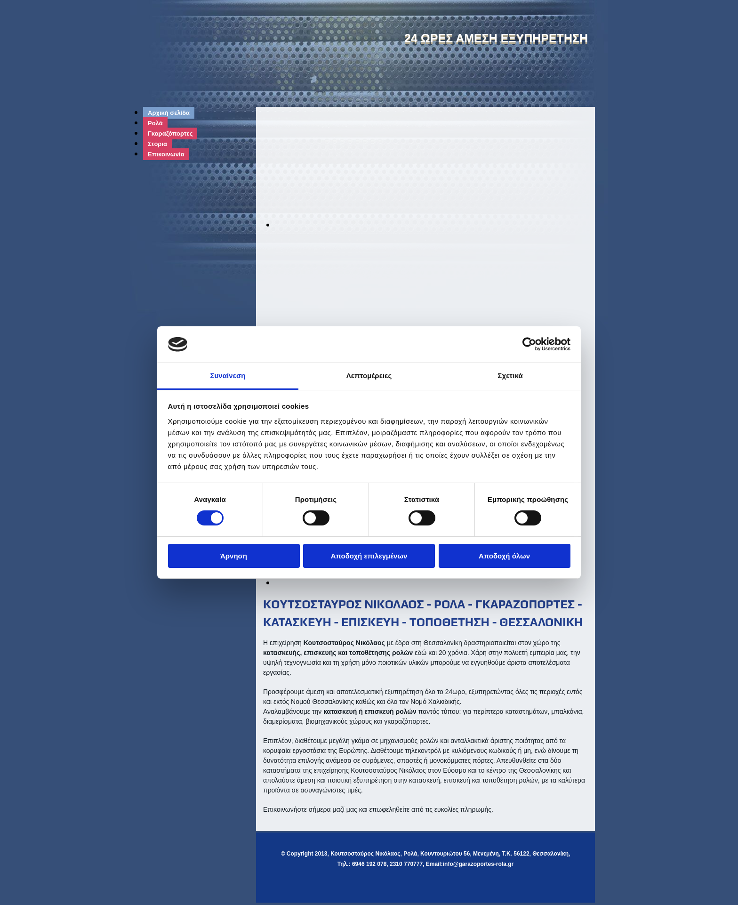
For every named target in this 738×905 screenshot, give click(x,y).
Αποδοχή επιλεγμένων (369, 556)
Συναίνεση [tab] (227, 376)
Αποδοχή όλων (504, 556)
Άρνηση (233, 556)
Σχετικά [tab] (509, 376)
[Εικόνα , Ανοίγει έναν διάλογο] (444, 224)
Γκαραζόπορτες (170, 133)
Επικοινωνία (166, 154)
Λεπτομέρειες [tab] (369, 376)
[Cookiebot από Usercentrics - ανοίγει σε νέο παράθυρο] (529, 344)
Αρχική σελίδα (169, 112)
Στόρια (157, 143)
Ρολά (155, 123)
